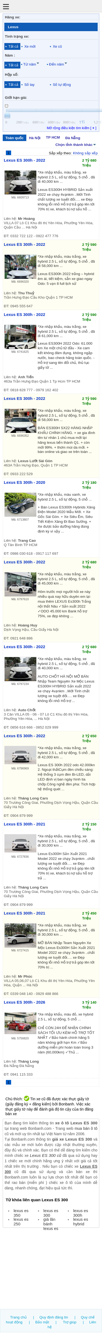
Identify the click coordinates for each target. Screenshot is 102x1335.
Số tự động (62, 85)
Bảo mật (42, 1322)
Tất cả (13, 46)
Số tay (29, 85)
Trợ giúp (69, 1322)
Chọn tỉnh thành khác (76, 144)
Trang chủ (18, 1317)
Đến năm (56, 64)
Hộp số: (11, 75)
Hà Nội (34, 138)
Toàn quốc (14, 138)
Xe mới (30, 46)
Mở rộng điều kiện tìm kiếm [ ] (71, 128)
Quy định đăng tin (53, 1317)
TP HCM (53, 137)
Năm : (10, 55)
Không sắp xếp (85, 153)
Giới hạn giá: (16, 98)
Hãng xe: (12, 17)
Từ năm (29, 64)
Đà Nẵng (72, 138)
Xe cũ (57, 46)
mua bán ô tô (86, 1128)
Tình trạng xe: (17, 36)
